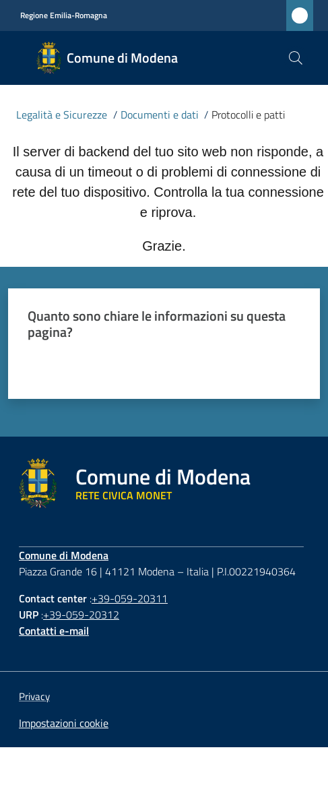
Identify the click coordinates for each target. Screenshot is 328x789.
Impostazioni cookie (63, 723)
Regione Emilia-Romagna (63, 15)
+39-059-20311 (130, 598)
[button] (296, 58)
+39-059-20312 (81, 614)
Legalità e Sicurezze (61, 114)
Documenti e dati (160, 114)
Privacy (34, 696)
